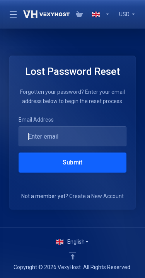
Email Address (36, 120)
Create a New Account (96, 196)
